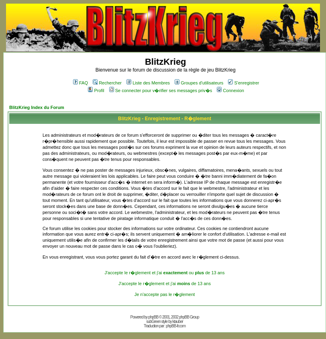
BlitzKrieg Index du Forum (36, 107)
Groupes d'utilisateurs (199, 82)
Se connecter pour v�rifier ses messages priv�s (160, 90)
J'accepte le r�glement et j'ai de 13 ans (164, 283)
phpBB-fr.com (175, 326)
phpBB (153, 317)
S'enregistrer (243, 82)
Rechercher (107, 82)
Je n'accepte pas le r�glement (164, 294)
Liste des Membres (148, 82)
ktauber (178, 321)
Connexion (230, 90)
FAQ (80, 82)
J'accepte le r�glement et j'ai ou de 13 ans (165, 272)
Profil (96, 90)
